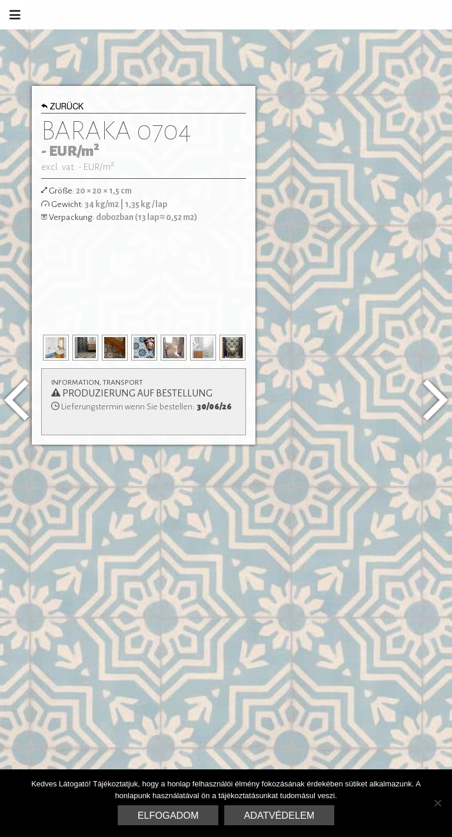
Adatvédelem (279, 815)
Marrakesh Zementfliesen (362, 14)
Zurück (62, 108)
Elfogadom (168, 815)
